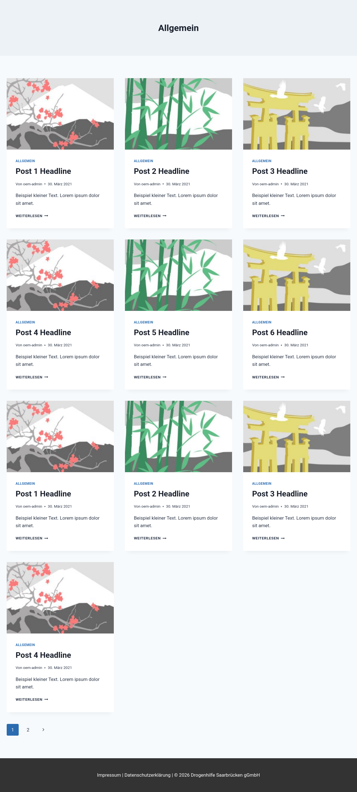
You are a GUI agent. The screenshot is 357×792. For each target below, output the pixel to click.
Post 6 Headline (280, 332)
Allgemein (25, 161)
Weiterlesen (32, 215)
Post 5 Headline (161, 332)
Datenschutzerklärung (147, 775)
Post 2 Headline (161, 171)
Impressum (109, 775)
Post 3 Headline (280, 171)
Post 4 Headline (43, 332)
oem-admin (32, 184)
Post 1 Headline (43, 171)
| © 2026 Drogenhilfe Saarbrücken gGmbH (215, 775)
